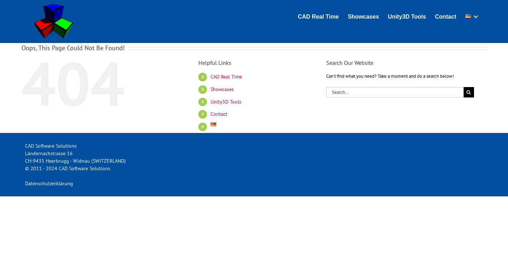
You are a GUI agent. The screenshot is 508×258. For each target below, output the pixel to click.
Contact (219, 114)
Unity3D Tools (226, 102)
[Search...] (395, 92)
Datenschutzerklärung (49, 183)
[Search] (469, 92)
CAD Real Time (226, 76)
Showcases (222, 89)
